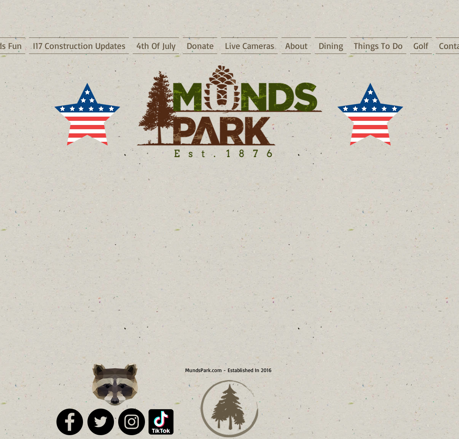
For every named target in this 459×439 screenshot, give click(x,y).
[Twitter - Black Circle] (100, 421)
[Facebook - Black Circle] (69, 421)
